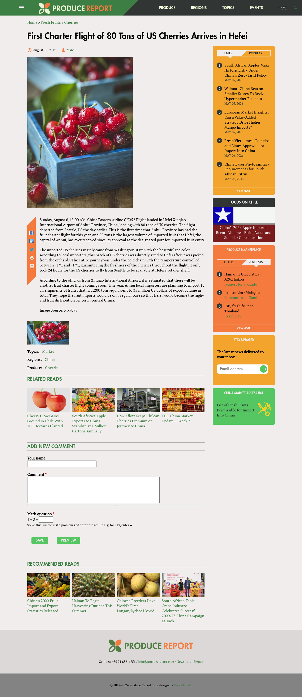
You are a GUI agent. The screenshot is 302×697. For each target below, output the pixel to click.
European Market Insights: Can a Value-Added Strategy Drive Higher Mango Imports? (246, 120)
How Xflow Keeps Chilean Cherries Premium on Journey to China (138, 420)
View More (243, 328)
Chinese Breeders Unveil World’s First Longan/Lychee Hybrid (137, 605)
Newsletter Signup (190, 661)
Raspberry (232, 315)
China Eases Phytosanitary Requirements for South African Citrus (246, 169)
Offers (229, 262)
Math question (40, 513)
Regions (199, 7)
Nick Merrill (182, 685)
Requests (256, 262)
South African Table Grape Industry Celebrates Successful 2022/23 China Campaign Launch (183, 610)
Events (256, 8)
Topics (228, 7)
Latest (229, 53)
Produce (167, 7)
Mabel (71, 50)
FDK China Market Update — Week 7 (177, 418)
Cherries (52, 367)
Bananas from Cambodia (245, 297)
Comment (37, 474)
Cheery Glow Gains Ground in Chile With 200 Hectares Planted (45, 420)
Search (295, 7)
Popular (255, 53)
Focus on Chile (243, 202)
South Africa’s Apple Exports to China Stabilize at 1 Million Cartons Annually (89, 423)
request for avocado (240, 284)
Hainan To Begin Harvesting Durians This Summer (92, 605)
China (50, 359)
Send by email (31, 265)
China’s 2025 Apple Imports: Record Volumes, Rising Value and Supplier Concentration (243, 232)
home (140, 7)
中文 (282, 8)
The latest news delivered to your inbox (240, 354)
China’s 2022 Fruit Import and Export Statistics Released (42, 605)
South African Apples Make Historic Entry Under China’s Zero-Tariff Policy (246, 70)
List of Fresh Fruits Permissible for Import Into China (235, 410)
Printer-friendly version (31, 257)
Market (48, 351)
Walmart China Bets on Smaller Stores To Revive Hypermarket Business (245, 93)
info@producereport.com (156, 661)
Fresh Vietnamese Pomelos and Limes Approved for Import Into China (246, 145)
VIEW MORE (243, 191)
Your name (36, 458)
